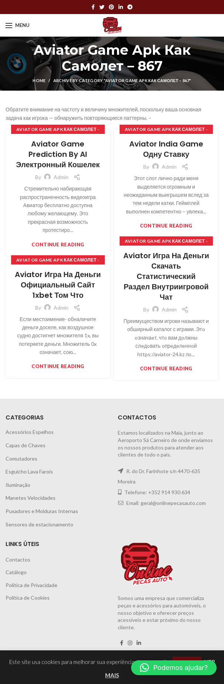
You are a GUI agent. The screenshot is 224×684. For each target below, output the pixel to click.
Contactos (18, 559)
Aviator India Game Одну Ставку (166, 149)
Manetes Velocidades (31, 498)
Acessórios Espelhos (30, 432)
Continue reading (57, 244)
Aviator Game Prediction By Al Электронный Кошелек (58, 154)
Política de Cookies (28, 597)
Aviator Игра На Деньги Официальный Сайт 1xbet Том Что (58, 284)
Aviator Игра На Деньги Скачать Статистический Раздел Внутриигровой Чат (166, 276)
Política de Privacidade (31, 585)
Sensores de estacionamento (39, 524)
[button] (174, 667)
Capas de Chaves (26, 445)
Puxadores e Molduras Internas (42, 511)
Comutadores (21, 458)
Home (39, 80)
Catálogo (16, 572)
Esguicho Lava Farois (29, 471)
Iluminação (18, 485)
